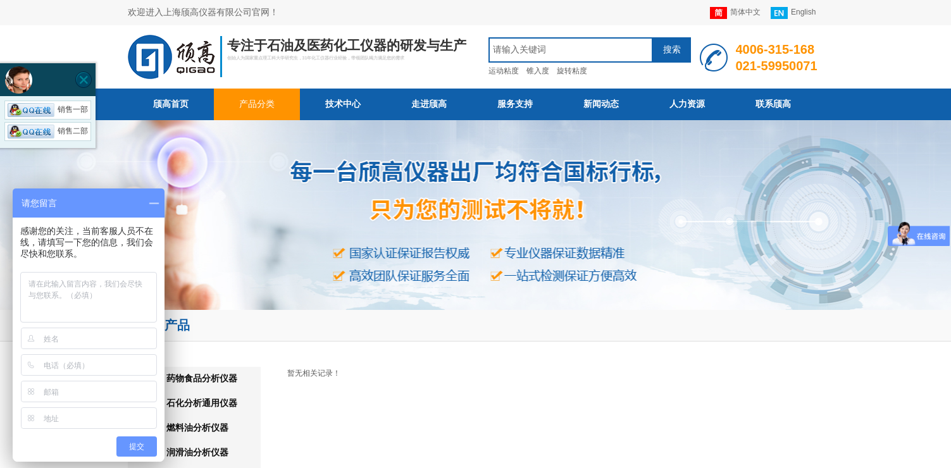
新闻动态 (601, 104)
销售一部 (48, 109)
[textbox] (570, 50)
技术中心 (343, 104)
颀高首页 (171, 104)
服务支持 (515, 104)
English (793, 13)
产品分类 (257, 104)
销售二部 (48, 130)
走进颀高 (429, 104)
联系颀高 (773, 104)
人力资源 (687, 104)
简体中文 (735, 13)
